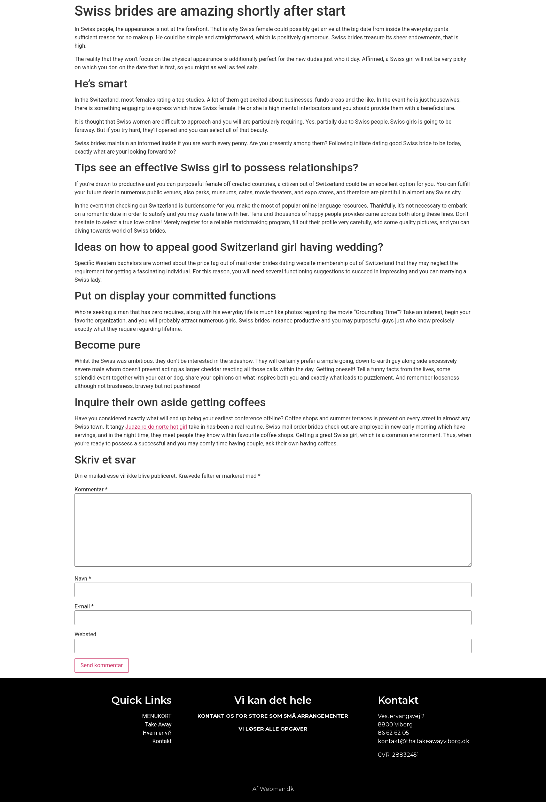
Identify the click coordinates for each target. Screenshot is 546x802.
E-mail (84, 606)
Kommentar (91, 489)
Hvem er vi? (157, 733)
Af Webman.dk (273, 789)
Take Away (158, 724)
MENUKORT (156, 716)
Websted (85, 634)
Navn (83, 579)
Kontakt (162, 741)
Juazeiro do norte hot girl (156, 426)
